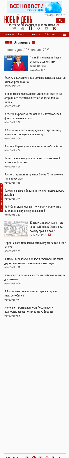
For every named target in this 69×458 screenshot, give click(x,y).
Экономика (22, 42)
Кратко (22, 34)
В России (50, 34)
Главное (9, 34)
